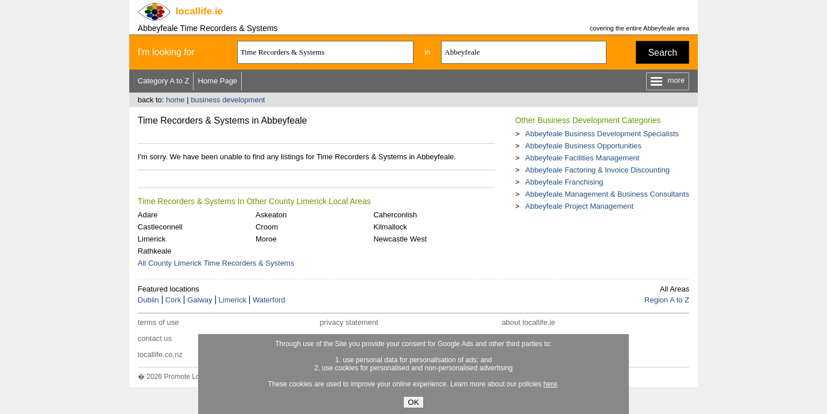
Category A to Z (164, 80)
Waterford (269, 300)
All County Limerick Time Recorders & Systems (216, 263)
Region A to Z (666, 300)
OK (413, 402)
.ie (199, 11)
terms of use (158, 322)
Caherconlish (395, 214)
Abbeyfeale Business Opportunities (583, 145)
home (175, 99)
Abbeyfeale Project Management (579, 206)
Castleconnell (160, 227)
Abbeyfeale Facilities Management (582, 158)
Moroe (266, 239)
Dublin (148, 300)
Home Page (217, 80)
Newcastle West (400, 239)
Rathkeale (155, 251)
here (550, 384)
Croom (267, 227)
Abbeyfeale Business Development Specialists (601, 133)
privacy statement (349, 322)
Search (662, 52)
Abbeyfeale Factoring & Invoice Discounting (597, 170)
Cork (173, 300)
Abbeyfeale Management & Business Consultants (607, 194)
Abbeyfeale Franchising (564, 182)
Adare (148, 214)
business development (228, 99)
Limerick (151, 239)
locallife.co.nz (160, 354)
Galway (199, 300)
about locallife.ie (528, 322)
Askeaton (271, 214)
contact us (155, 338)
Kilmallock (390, 227)
